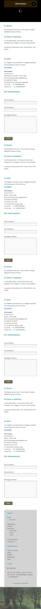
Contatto (9, 526)
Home (9, 517)
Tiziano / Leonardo (12, 550)
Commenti (13, 520)
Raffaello (9, 555)
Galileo (9, 552)
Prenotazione (11, 542)
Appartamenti (11, 524)
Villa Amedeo (20, 4)
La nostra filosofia (12, 539)
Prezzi (11, 535)
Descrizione (10, 528)
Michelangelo (11, 557)
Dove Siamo (13, 531)
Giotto (9, 559)
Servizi (11, 533)
